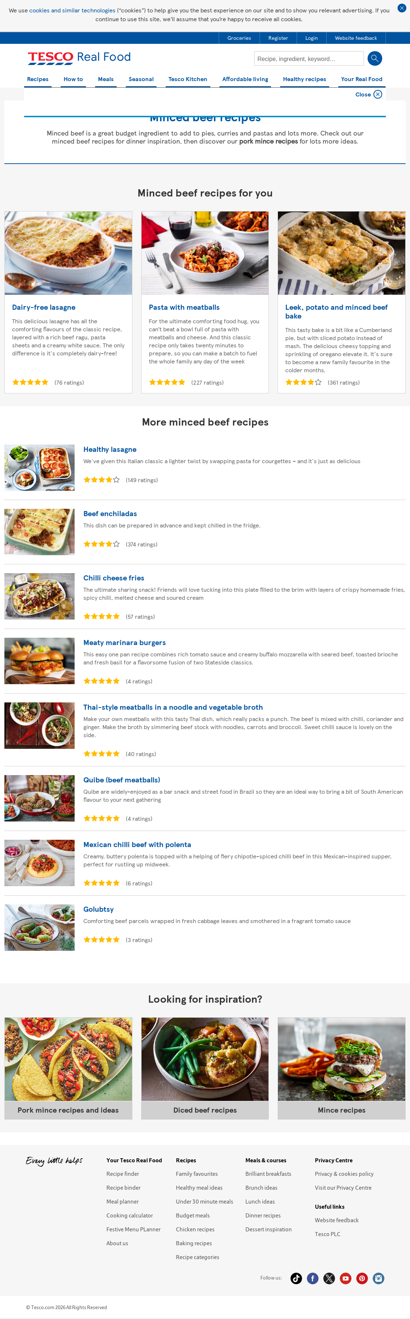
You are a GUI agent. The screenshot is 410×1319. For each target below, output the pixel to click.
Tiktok (296, 1278)
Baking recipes (194, 1243)
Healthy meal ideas (199, 1187)
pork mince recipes (268, 140)
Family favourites (197, 1173)
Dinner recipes (263, 1215)
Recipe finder (122, 1173)
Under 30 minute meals (204, 1201)
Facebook (313, 1278)
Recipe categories (197, 1257)
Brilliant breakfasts (268, 1173)
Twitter (329, 1278)
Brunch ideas (261, 1187)
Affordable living (245, 79)
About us (117, 1243)
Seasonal (141, 79)
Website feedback (337, 1220)
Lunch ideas (260, 1201)
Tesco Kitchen (188, 79)
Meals (106, 79)
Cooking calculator (129, 1215)
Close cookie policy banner (402, 8)
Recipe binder (123, 1187)
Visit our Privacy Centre (343, 1187)
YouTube (345, 1278)
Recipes (38, 79)
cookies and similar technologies (72, 10)
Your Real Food (362, 79)
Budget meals (193, 1215)
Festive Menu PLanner (133, 1229)
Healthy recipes (304, 79)
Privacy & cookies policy (344, 1173)
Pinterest (362, 1278)
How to (73, 79)
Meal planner (122, 1201)
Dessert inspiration (268, 1229)
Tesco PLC (328, 1234)
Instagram (378, 1278)
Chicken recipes (195, 1229)
